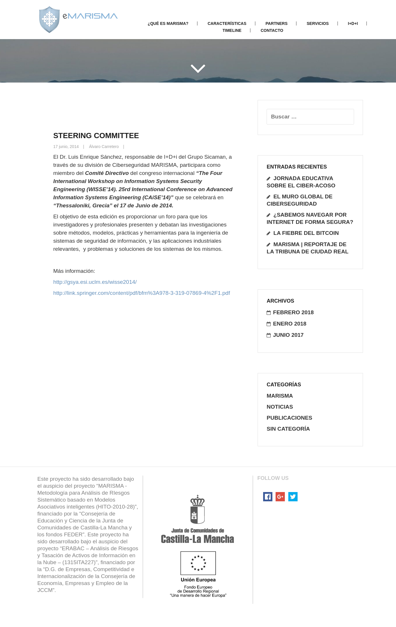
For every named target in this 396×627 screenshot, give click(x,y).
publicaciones (289, 418)
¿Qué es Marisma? (168, 23)
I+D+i (353, 23)
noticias (280, 407)
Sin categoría (288, 429)
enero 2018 (289, 324)
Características (227, 23)
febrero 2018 (293, 312)
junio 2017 (288, 335)
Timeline (232, 30)
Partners (276, 23)
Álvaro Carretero (104, 146)
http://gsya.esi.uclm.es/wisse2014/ (95, 282)
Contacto (272, 30)
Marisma (280, 396)
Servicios (318, 23)
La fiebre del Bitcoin (306, 233)
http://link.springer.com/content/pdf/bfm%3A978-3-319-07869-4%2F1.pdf (141, 293)
